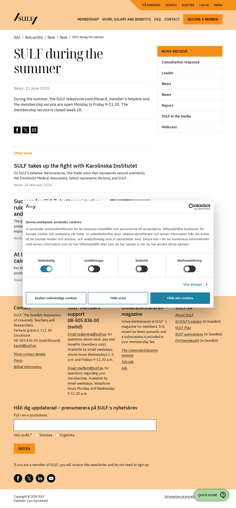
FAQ (157, 19)
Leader (168, 73)
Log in (204, 5)
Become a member (203, 19)
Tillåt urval (118, 298)
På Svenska (151, 5)
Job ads (127, 362)
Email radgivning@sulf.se (87, 334)
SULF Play (183, 328)
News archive (175, 51)
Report (167, 105)
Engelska (67, 435)
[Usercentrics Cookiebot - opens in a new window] (191, 207)
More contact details (30, 354)
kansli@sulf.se (25, 345)
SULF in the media (176, 116)
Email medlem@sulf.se (85, 368)
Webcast (169, 127)
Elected (188, 5)
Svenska (45, 435)
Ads (124, 368)
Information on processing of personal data (193, 496)
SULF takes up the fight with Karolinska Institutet (75, 165)
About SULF (184, 315)
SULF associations (189, 334)
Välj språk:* (23, 435)
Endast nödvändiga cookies (56, 298)
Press (18, 360)
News (166, 83)
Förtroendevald (187, 340)
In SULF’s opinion (188, 321)
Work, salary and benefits (126, 19)
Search (171, 5)
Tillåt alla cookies (180, 298)
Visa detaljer (192, 284)
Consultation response (181, 62)
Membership (88, 19)
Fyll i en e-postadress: (31, 415)
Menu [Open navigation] (218, 5)
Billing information (28, 367)
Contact (172, 19)
